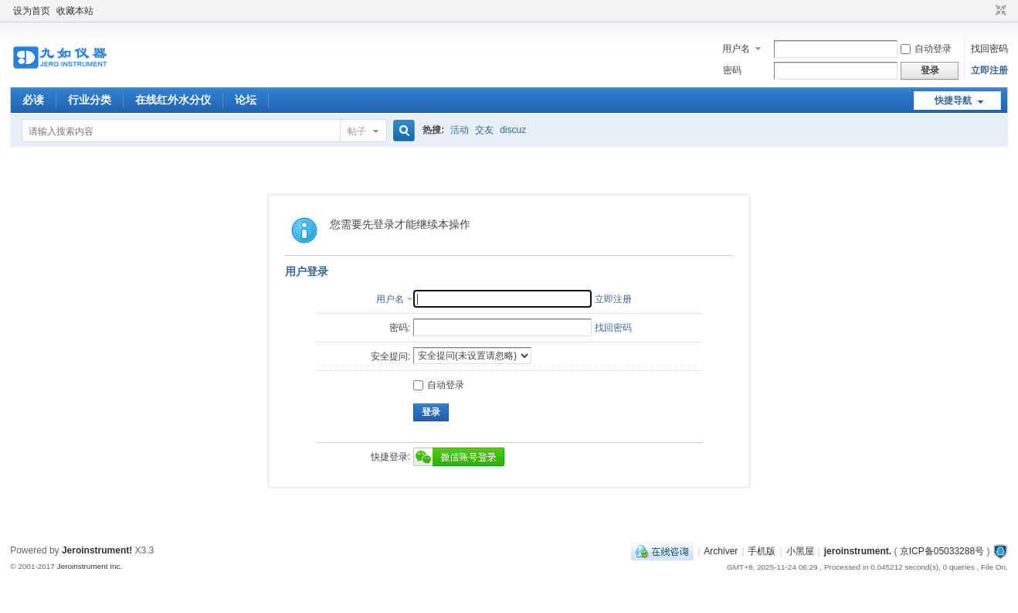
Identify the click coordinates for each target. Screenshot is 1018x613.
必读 (33, 100)
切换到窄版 (999, 11)
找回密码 (989, 48)
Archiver (721, 551)
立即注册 (989, 70)
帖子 (357, 131)
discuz (513, 129)
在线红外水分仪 (173, 100)
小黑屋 (800, 551)
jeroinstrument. (857, 551)
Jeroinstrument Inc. (90, 566)
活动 (459, 129)
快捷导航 (953, 100)
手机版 (761, 551)
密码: (399, 327)
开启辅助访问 (986, 11)
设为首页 (31, 10)
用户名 (736, 48)
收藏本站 (74, 10)
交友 (484, 129)
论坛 (245, 100)
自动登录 (926, 48)
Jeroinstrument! (97, 550)
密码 (732, 70)
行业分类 (89, 100)
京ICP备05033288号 (942, 551)
